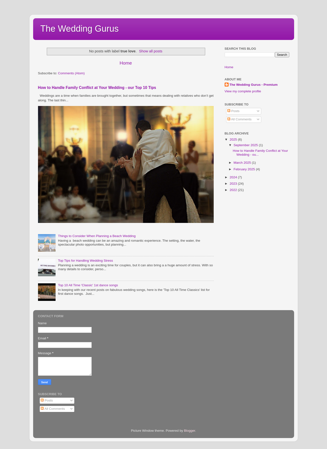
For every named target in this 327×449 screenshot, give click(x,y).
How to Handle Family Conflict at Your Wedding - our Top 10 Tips (97, 88)
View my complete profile (243, 91)
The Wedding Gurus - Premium (254, 84)
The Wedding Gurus (79, 29)
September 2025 (246, 145)
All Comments (239, 119)
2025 (234, 139)
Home (126, 63)
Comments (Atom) (71, 73)
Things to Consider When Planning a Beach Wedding (97, 236)
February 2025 (245, 169)
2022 (234, 190)
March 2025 (243, 162)
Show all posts (151, 51)
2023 (234, 183)
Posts (233, 111)
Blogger (189, 430)
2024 (234, 177)
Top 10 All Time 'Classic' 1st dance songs (88, 285)
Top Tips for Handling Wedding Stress (85, 260)
